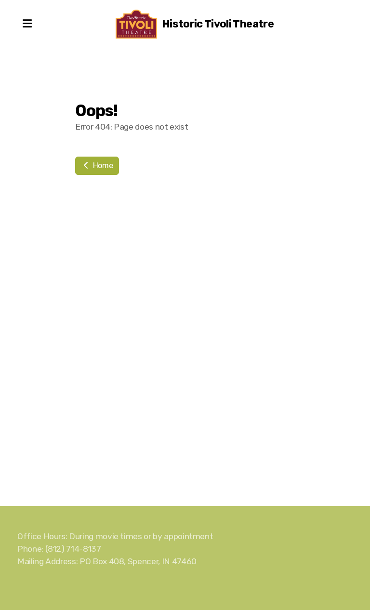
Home (97, 165)
